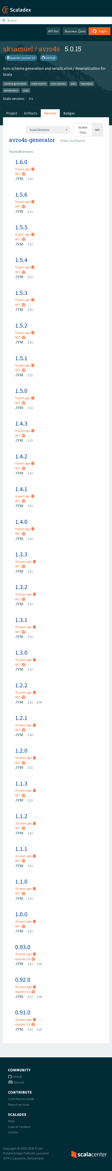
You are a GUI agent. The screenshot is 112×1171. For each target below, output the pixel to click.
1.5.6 (21, 194)
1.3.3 (21, 554)
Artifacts (30, 113)
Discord (16, 1082)
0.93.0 (22, 947)
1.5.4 (21, 260)
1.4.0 (21, 521)
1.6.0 (21, 162)
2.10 (39, 702)
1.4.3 (21, 423)
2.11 (30, 179)
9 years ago (24, 169)
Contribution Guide (21, 1099)
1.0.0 (21, 914)
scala (26, 90)
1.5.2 (21, 325)
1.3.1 (21, 620)
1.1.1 (21, 848)
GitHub (48, 58)
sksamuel (18, 48)
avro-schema (58, 83)
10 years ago (25, 561)
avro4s (49, 48)
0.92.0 (22, 979)
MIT (20, 174)
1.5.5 (21, 227)
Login (99, 31)
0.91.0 (22, 1012)
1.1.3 (21, 783)
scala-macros (38, 83)
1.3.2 (21, 587)
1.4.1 (21, 489)
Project (11, 113)
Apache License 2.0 (21, 58)
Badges (69, 113)
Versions (50, 113)
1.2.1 (21, 718)
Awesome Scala (74, 31)
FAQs (11, 1121)
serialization (11, 90)
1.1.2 (21, 816)
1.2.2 (21, 685)
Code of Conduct (19, 1127)
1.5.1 (21, 358)
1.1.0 (21, 881)
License (13, 1132)
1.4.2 (21, 456)
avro (73, 83)
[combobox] (48, 129)
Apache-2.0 (25, 959)
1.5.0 (21, 390)
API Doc (53, 31)
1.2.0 (21, 750)
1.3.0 (21, 652)
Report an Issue (18, 1104)
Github (15, 1077)
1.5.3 (21, 292)
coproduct (87, 83)
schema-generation (15, 83)
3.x (31, 98)
